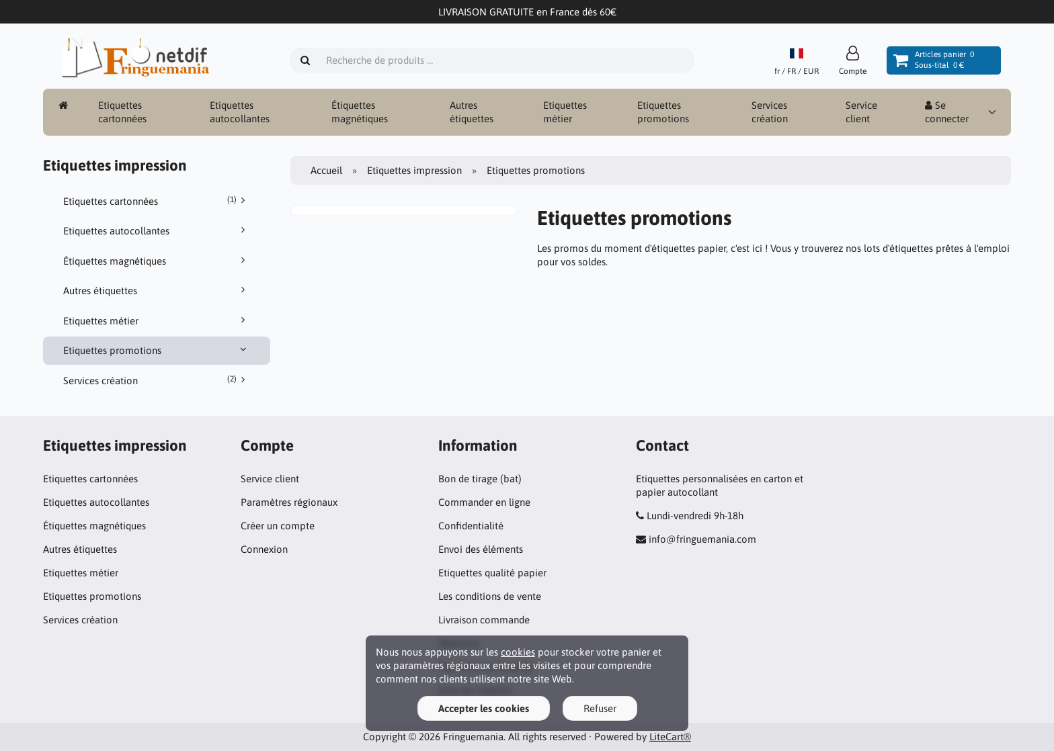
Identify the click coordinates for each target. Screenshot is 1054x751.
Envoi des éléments (480, 549)
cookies (518, 652)
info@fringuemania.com (702, 539)
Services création (770, 111)
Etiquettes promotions (663, 111)
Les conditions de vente (489, 596)
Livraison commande (484, 619)
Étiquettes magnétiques (359, 111)
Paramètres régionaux (289, 502)
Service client (861, 111)
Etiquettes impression (414, 170)
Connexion (264, 549)
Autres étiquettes (471, 111)
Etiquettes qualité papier (492, 572)
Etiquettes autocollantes (240, 111)
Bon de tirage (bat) (480, 478)
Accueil (326, 170)
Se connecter (947, 111)
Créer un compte (278, 525)
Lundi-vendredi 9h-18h (695, 515)
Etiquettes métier (565, 111)
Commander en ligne (484, 502)
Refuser (599, 708)
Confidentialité (470, 525)
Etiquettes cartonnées (122, 111)
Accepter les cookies (483, 708)
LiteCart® (670, 736)
